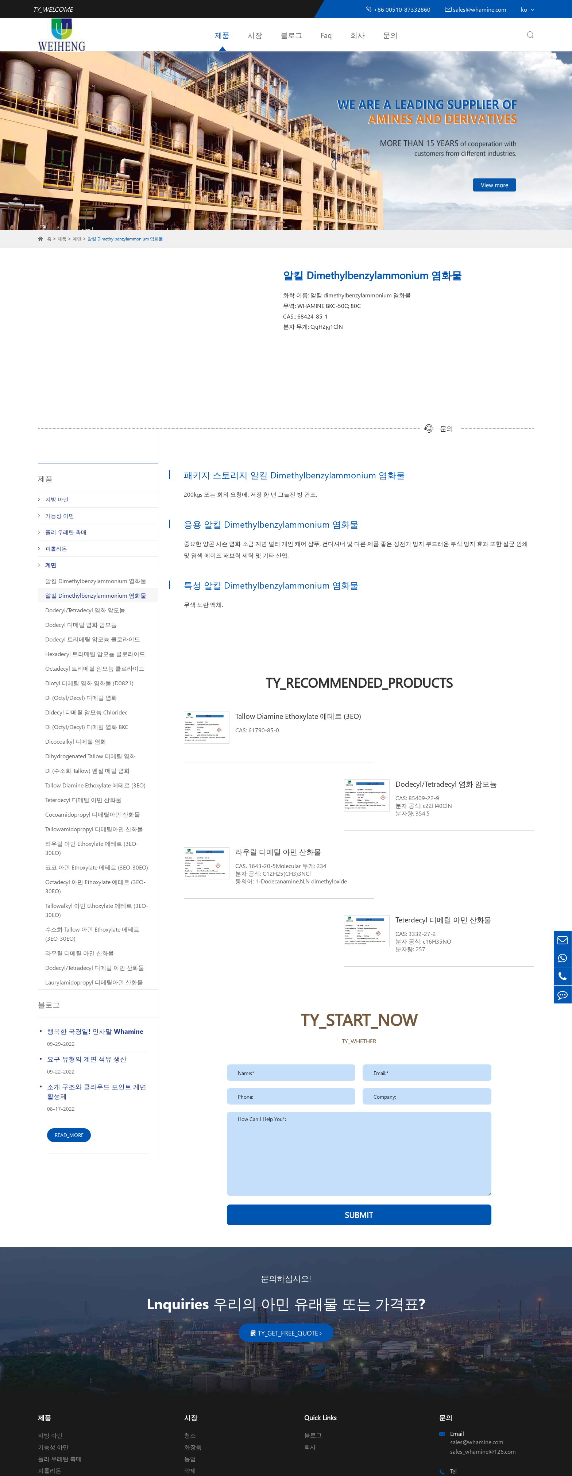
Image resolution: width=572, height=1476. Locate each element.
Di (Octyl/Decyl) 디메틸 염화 (81, 697)
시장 (255, 35)
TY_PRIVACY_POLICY (291, 1464)
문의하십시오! (286, 1191)
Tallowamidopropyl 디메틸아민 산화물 (94, 829)
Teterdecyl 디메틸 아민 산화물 (83, 799)
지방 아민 (57, 499)
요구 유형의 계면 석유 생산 (87, 1058)
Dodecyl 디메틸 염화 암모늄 (81, 624)
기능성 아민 (59, 515)
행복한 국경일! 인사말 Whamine (95, 1031)
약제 (190, 1384)
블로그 (291, 35)
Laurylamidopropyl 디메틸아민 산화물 (94, 982)
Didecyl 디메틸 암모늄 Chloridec (86, 712)
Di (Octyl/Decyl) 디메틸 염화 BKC (86, 727)
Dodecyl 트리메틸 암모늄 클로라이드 (92, 639)
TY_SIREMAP (246, 1464)
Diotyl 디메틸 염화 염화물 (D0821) (89, 683)
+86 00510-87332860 (398, 9)
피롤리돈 (56, 548)
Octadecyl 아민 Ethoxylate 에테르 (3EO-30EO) (95, 886)
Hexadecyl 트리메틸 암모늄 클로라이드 (95, 654)
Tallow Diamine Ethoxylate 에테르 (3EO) (95, 785)
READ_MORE (69, 1135)
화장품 (193, 1360)
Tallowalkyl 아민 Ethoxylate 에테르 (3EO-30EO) (96, 910)
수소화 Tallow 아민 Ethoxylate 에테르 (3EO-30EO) (92, 933)
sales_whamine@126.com (483, 1365)
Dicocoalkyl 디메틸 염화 (75, 741)
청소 (190, 1349)
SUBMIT (359, 1079)
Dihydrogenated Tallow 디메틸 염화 (90, 756)
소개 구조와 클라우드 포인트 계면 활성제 (96, 1091)
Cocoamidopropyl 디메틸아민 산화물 (92, 814)
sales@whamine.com (475, 9)
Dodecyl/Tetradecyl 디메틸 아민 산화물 (94, 967)
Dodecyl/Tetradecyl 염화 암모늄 (85, 610)
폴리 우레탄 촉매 (65, 532)
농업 (190, 1372)
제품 (222, 35)
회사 (357, 35)
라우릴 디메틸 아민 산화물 (79, 953)
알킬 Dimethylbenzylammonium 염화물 (125, 239)
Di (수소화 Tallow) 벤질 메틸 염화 (87, 770)
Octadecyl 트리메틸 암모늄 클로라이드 (94, 668)
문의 (390, 35)
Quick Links (320, 1331)
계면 (77, 239)
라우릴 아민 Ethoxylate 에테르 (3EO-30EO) (91, 848)
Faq (326, 35)
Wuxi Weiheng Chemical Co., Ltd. (110, 1464)
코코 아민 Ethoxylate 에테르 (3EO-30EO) (96, 867)
